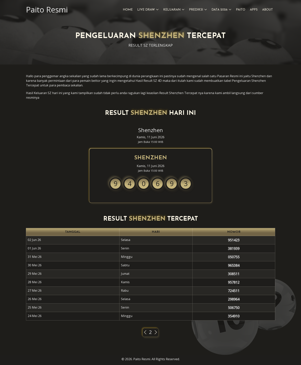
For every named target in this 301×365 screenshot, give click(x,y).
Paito (240, 9)
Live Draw (146, 9)
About (267, 9)
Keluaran (172, 9)
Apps (254, 9)
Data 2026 (220, 9)
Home (128, 9)
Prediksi (196, 9)
